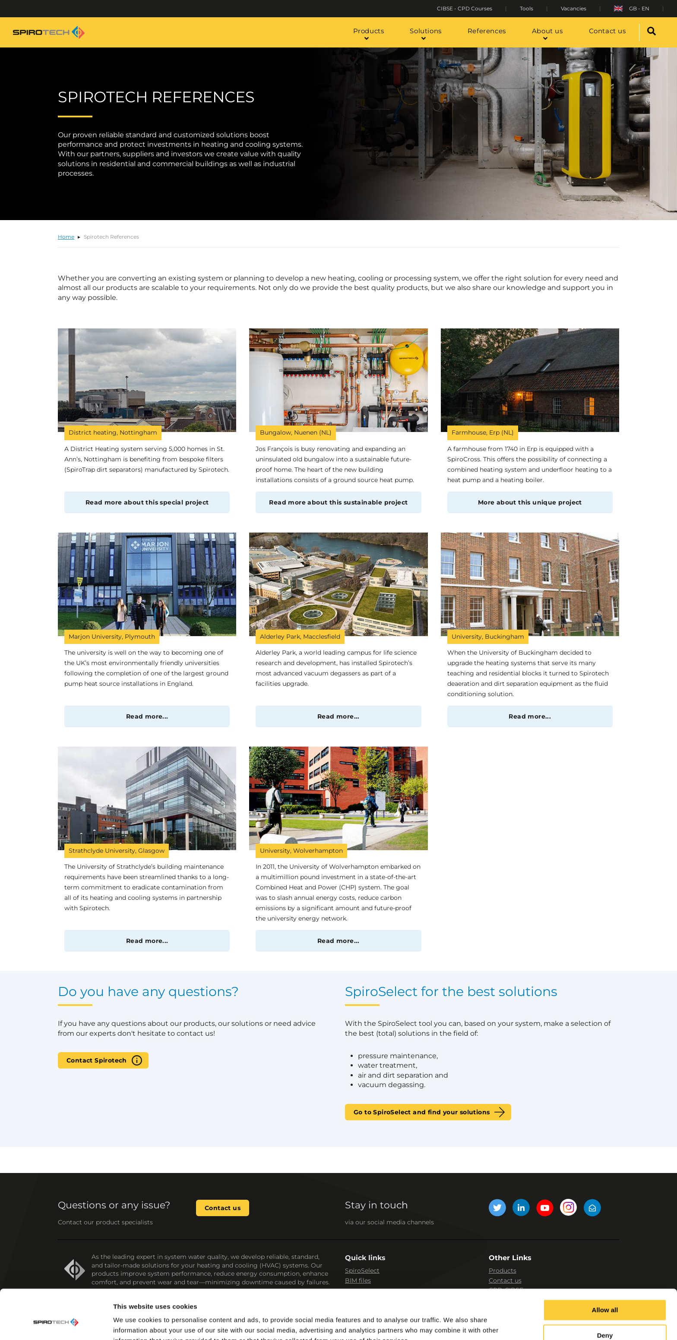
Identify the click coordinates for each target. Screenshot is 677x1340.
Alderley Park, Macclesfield (300, 636)
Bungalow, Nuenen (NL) (296, 432)
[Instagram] (568, 1209)
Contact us (222, 1208)
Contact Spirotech (96, 1060)
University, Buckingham (488, 636)
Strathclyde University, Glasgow (117, 850)
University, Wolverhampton (301, 850)
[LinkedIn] (521, 1209)
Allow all (605, 1268)
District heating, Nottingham (113, 432)
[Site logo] (49, 32)
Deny (605, 1294)
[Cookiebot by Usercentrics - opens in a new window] (56, 1323)
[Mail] (592, 1209)
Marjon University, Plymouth (112, 636)
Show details (133, 1323)
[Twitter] (497, 1209)
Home (66, 236)
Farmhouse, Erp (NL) (483, 432)
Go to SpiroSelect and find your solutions (422, 1112)
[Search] (651, 32)
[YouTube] (545, 1209)
